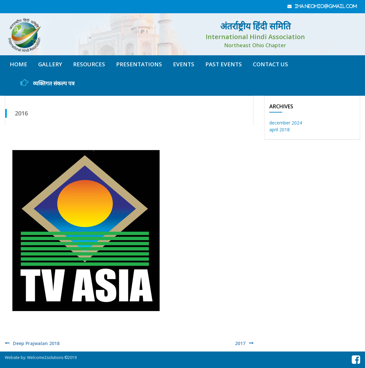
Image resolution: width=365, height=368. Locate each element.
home (18, 64)
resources (89, 64)
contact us (270, 64)
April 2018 (279, 129)
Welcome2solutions (45, 357)
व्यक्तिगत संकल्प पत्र (47, 83)
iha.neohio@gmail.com (326, 6)
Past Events (223, 64)
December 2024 (285, 123)
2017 (240, 343)
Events (183, 64)
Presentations (139, 64)
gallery (50, 64)
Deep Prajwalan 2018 (36, 343)
